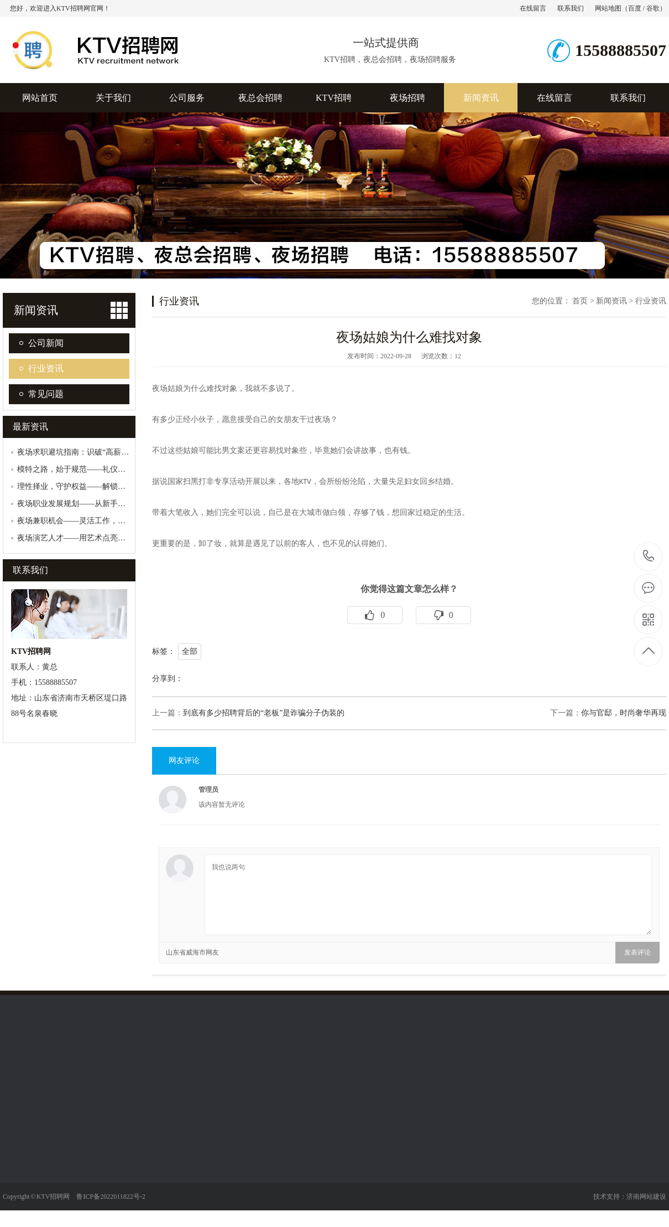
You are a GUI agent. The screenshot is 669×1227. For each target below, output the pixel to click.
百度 (634, 8)
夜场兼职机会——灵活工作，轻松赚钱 (83, 521)
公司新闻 (46, 343)
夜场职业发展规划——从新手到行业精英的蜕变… (102, 503)
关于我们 (113, 97)
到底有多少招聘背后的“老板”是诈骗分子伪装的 (263, 713)
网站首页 (40, 97)
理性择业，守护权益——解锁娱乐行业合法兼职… (102, 486)
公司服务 (187, 97)
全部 (189, 651)
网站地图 (608, 8)
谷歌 (653, 8)
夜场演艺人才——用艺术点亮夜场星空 (83, 538)
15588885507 (648, 556)
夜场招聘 (407, 97)
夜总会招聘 (260, 97)
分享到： (167, 678)
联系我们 (570, 8)
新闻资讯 (481, 97)
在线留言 (533, 8)
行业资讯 (46, 368)
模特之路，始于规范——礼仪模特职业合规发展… (102, 469)
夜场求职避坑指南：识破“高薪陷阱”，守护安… (98, 452)
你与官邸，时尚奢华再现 (623, 713)
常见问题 (46, 394)
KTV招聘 (334, 97)
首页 (580, 301)
